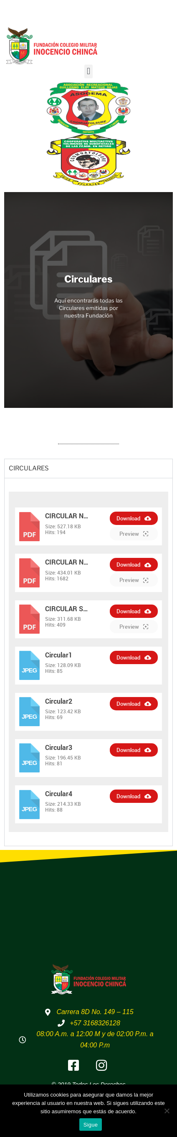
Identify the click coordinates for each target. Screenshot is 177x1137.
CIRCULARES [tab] (29, 468)
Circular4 (58, 793)
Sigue (90, 1125)
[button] (88, 71)
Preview (133, 533)
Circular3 (58, 747)
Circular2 (58, 701)
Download (133, 518)
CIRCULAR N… (66, 515)
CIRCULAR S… (66, 608)
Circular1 (58, 654)
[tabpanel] (88, 662)
